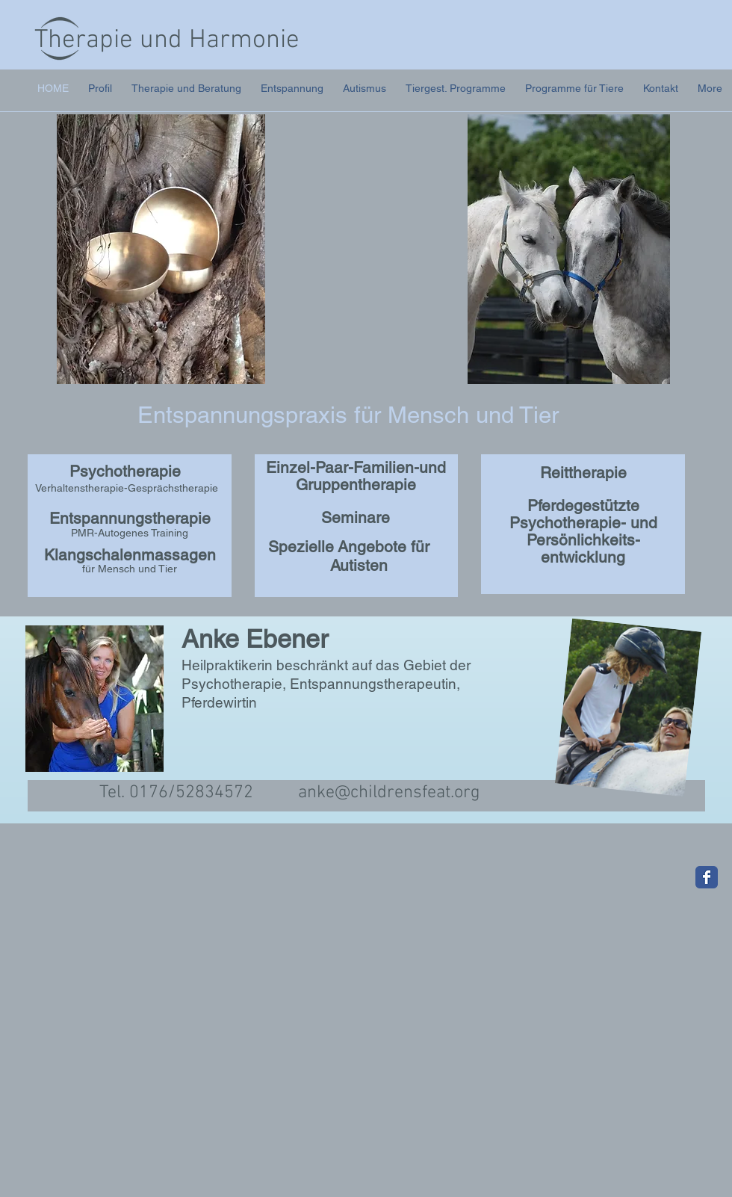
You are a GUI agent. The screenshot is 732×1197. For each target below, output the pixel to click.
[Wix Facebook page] (706, 877)
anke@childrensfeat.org (389, 792)
